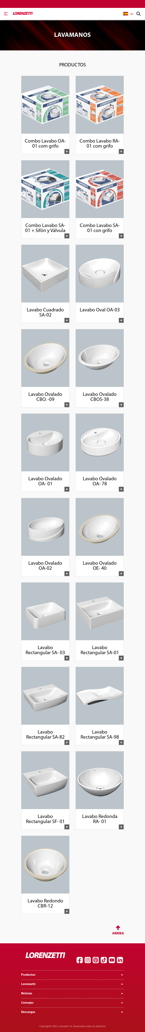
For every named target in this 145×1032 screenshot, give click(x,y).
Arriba (118, 933)
